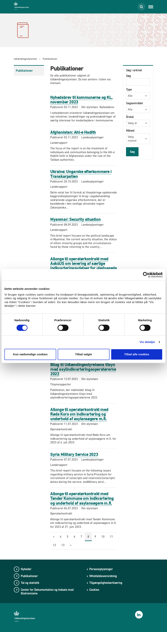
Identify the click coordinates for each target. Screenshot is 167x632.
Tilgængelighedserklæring (105, 582)
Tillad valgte (83, 354)
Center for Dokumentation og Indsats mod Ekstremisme (47, 591)
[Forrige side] (53, 537)
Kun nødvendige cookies (30, 354)
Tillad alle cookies (136, 354)
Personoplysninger (101, 569)
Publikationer (24, 70)
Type (129, 89)
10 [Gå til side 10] (102, 536)
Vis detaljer (147, 342)
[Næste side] (70, 545)
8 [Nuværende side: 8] (88, 536)
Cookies (94, 589)
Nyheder (26, 569)
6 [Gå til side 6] (74, 536)
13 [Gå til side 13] (62, 545)
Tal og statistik (30, 582)
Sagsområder (134, 103)
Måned (130, 130)
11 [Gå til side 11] (111, 536)
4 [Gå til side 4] (60, 536)
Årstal (130, 116)
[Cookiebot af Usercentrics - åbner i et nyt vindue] (146, 275)
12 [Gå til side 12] (54, 545)
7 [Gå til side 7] (81, 536)
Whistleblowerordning (103, 576)
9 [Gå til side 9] (95, 536)
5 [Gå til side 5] (67, 536)
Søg (128, 75)
